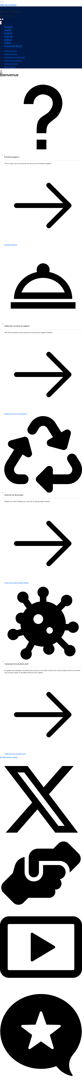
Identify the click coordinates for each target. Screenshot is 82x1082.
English (8, 29)
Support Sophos (9, 67)
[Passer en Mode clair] (2, 19)
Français (8, 36)
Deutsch (8, 26)
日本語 (7, 42)
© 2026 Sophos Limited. (9, 757)
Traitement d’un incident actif (14, 57)
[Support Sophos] (0, 8)
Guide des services (10, 54)
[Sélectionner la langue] (1, 23)
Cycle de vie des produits (13, 61)
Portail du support (10, 51)
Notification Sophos (11, 64)
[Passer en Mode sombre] (0, 19)
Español (8, 33)
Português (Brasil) (13, 45)
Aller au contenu (8, 4)
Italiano (8, 39)
